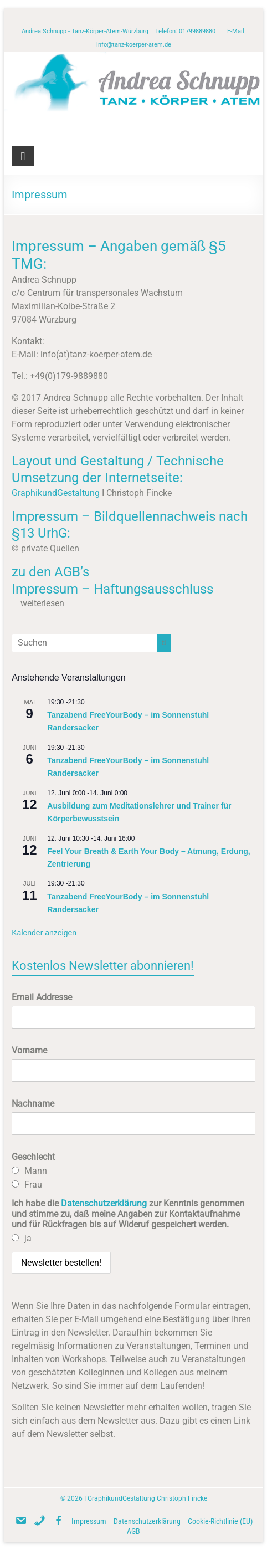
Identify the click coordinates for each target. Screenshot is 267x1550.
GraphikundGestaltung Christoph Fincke (147, 1498)
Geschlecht (33, 1157)
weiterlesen (42, 603)
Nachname (33, 1103)
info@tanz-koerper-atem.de (133, 44)
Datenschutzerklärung (104, 1203)
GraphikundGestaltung (56, 493)
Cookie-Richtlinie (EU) (220, 1521)
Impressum (88, 1521)
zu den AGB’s (50, 572)
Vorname (29, 1050)
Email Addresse (42, 997)
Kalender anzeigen (44, 932)
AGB (133, 1531)
